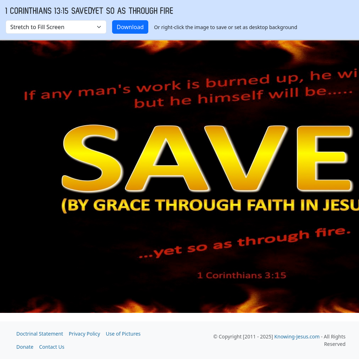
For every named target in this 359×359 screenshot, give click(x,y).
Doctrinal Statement (39, 333)
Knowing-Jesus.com (297, 336)
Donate (24, 346)
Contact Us (51, 346)
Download (130, 27)
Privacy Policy (84, 333)
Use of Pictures (123, 333)
